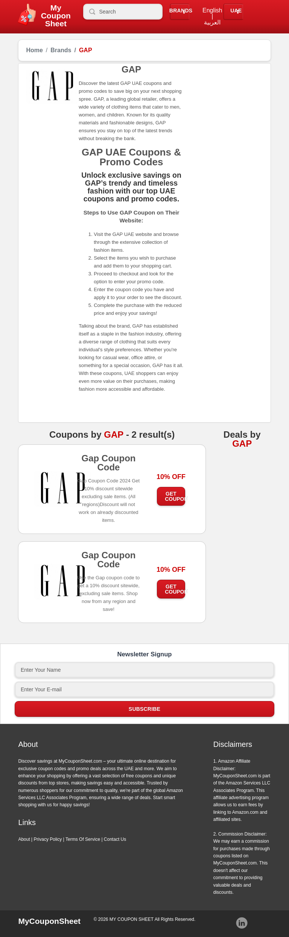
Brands (181, 11)
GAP (113, 434)
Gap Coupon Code (108, 465)
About (24, 839)
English (212, 11)
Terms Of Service (82, 839)
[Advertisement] (223, 106)
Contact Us (115, 839)
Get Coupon (175, 496)
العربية (212, 23)
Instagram (242, 923)
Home (34, 50)
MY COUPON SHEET (132, 919)
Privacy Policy (48, 839)
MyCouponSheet (49, 921)
